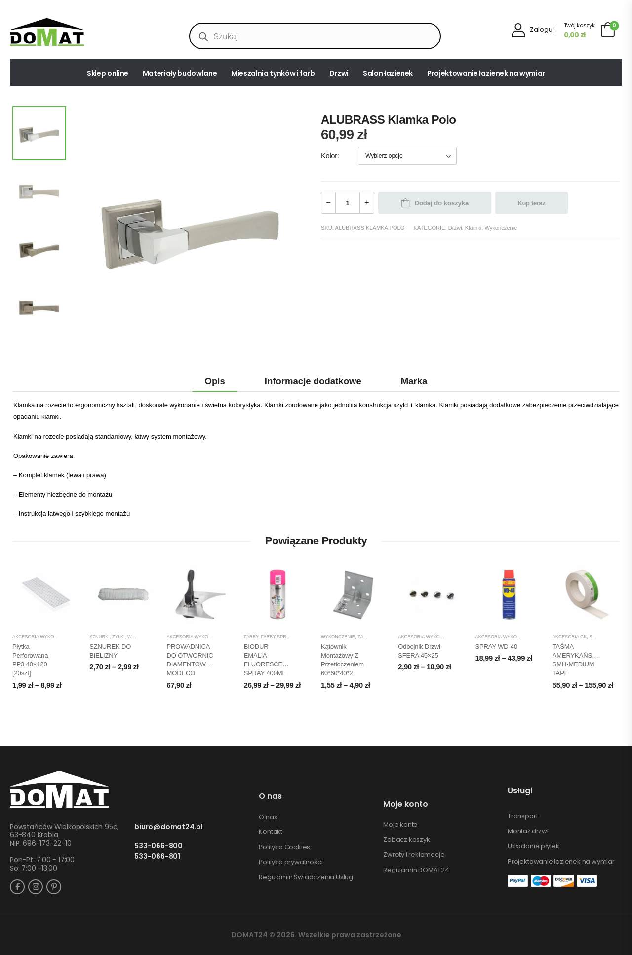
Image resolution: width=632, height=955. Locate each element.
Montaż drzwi (528, 831)
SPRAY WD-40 (496, 646)
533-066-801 (157, 856)
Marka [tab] (414, 381)
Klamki (473, 228)
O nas (268, 817)
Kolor (329, 156)
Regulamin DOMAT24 (416, 870)
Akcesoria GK (570, 636)
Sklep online (107, 73)
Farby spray (276, 636)
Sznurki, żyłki (107, 636)
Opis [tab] (215, 381)
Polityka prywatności (290, 862)
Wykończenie (500, 228)
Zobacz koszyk (406, 840)
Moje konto (400, 825)
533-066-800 (158, 846)
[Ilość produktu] (347, 203)
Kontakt (270, 832)
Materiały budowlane (180, 73)
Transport (523, 816)
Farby (251, 636)
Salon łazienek (388, 73)
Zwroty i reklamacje (413, 855)
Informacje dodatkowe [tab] (313, 381)
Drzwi (339, 73)
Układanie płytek (533, 846)
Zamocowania (375, 636)
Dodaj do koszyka (442, 203)
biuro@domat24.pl (168, 827)
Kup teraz (531, 203)
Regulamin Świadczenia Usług (306, 877)
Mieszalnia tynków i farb (273, 73)
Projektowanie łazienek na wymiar (486, 73)
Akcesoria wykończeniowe (47, 636)
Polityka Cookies (284, 847)
